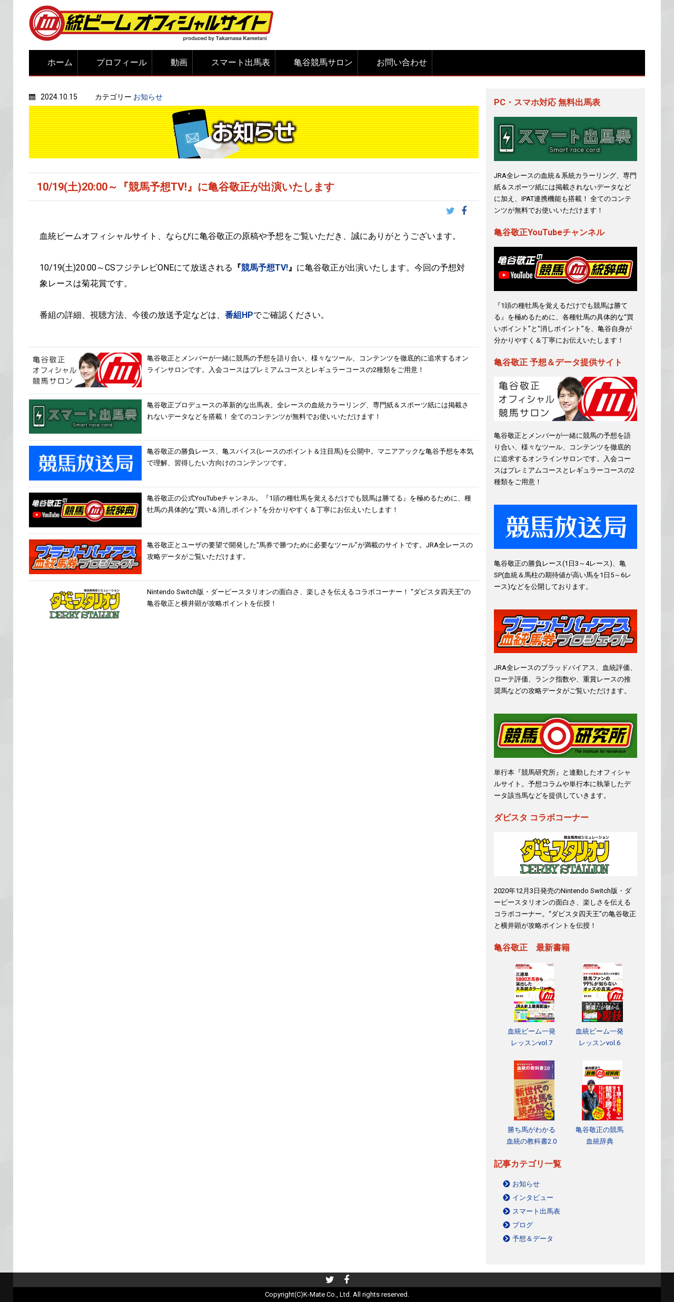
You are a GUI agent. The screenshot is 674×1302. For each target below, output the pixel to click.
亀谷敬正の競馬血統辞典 (599, 1135)
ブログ (522, 1225)
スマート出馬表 (240, 62)
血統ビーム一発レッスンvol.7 (532, 1037)
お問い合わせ (401, 62)
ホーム (60, 62)
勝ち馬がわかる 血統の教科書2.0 (532, 1135)
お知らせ (148, 97)
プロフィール (121, 62)
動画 (179, 62)
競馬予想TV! (264, 268)
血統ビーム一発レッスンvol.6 (599, 1037)
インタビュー (532, 1197)
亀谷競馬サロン (323, 62)
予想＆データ (532, 1239)
